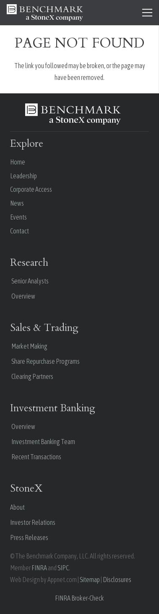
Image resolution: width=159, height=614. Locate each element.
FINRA (39, 568)
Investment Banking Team (43, 441)
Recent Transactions (36, 456)
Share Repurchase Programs (45, 361)
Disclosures (117, 579)
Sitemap (90, 579)
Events (18, 217)
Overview (23, 296)
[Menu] (147, 12)
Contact (19, 231)
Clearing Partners (32, 376)
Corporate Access (31, 189)
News (17, 203)
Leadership (23, 176)
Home (17, 162)
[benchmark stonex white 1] (45, 12)
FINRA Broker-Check (79, 598)
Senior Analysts (30, 281)
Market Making (29, 346)
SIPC (63, 568)
